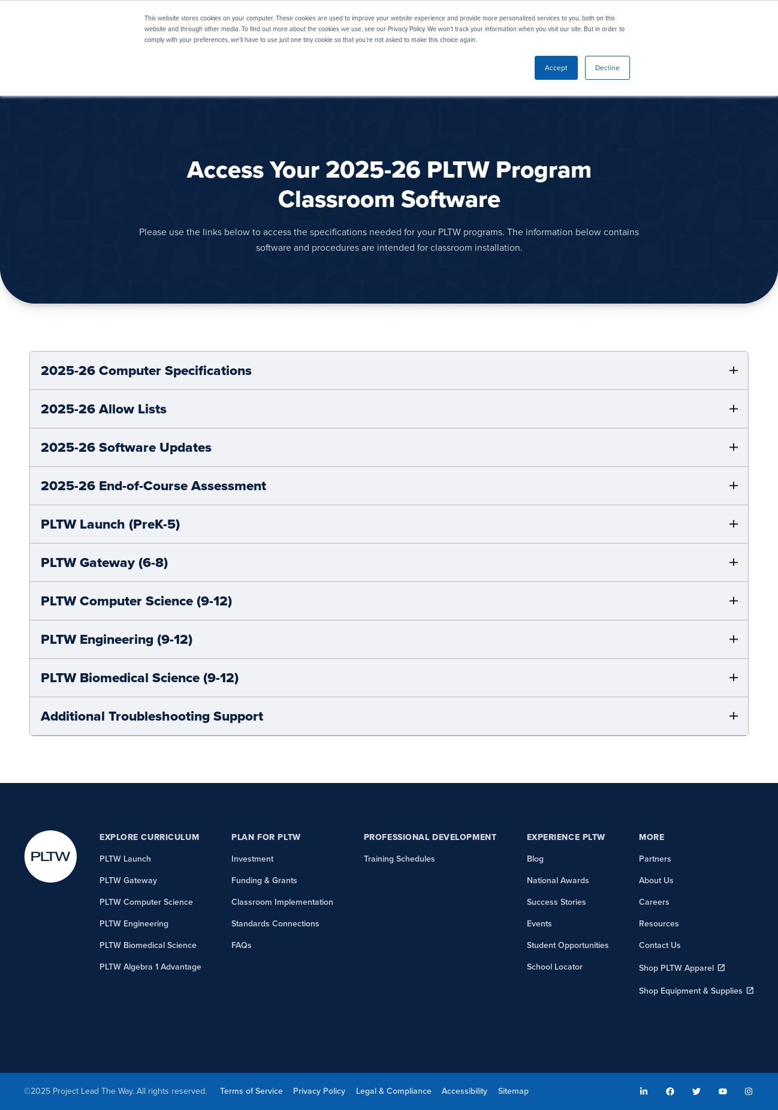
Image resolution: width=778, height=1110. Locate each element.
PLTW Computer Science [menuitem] (146, 902)
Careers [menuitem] (654, 902)
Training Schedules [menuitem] (399, 859)
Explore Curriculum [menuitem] (149, 837)
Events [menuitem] (539, 923)
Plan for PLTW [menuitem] (265, 837)
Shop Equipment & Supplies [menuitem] (691, 991)
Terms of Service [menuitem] (251, 1091)
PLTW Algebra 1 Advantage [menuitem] (150, 967)
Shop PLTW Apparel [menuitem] (676, 968)
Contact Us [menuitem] (660, 945)
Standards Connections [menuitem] (275, 923)
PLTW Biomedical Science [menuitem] (148, 945)
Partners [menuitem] (655, 859)
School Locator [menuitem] (555, 967)
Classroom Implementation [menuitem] (282, 902)
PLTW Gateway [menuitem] (128, 880)
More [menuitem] (651, 837)
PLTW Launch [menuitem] (125, 859)
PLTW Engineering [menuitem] (133, 923)
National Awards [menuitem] (558, 880)
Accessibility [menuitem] (464, 1091)
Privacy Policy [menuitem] (319, 1091)
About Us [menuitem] (656, 880)
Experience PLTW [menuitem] (566, 837)
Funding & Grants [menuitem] (264, 880)
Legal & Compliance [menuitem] (394, 1091)
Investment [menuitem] (252, 859)
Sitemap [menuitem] (513, 1091)
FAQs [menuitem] (241, 945)
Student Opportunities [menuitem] (568, 945)
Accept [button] (556, 67)
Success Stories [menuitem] (556, 902)
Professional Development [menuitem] (430, 837)
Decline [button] (607, 67)
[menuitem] (644, 1091)
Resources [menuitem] (659, 923)
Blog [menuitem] (535, 859)
